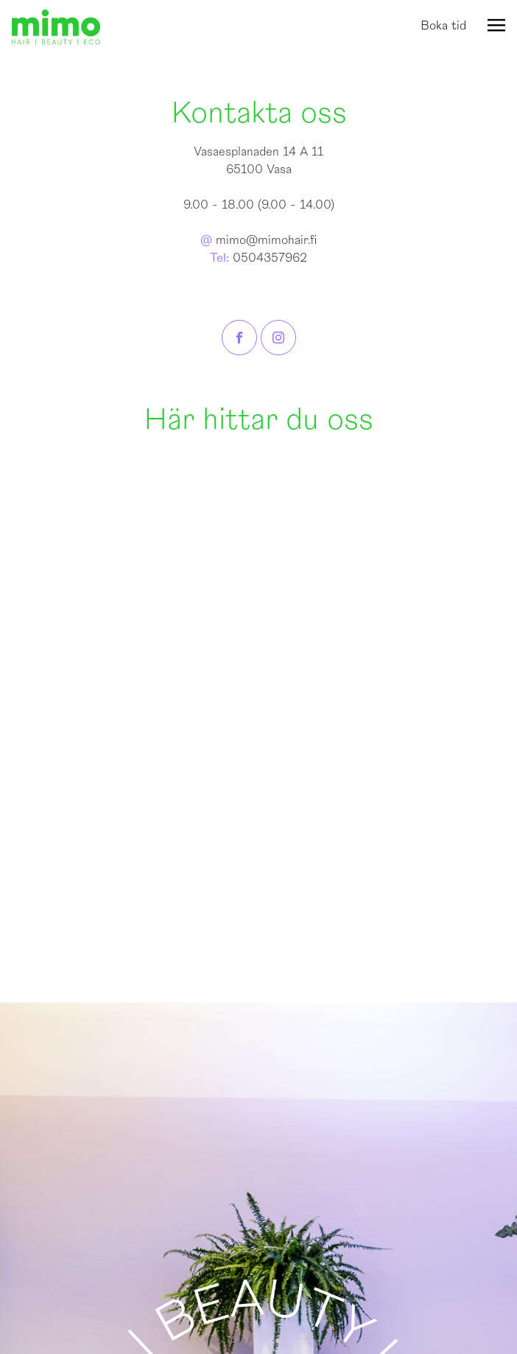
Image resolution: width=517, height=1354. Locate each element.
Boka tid (443, 25)
